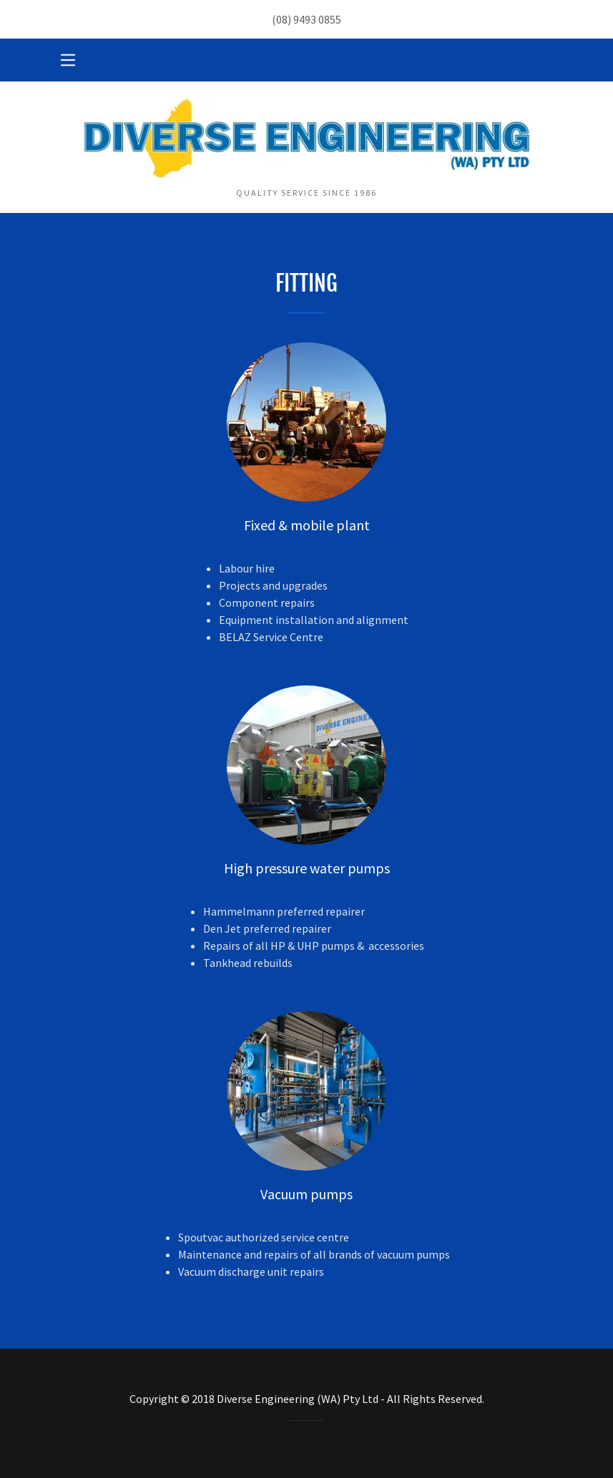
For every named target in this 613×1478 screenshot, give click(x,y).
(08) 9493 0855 (306, 19)
